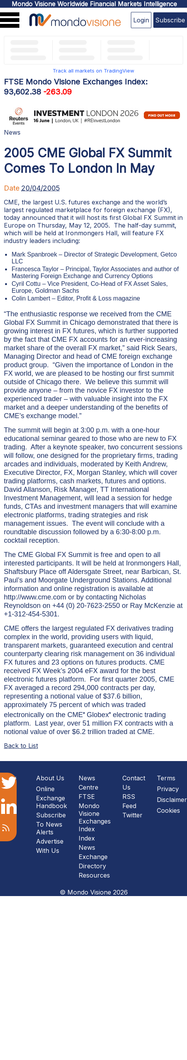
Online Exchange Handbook (51, 797)
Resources (94, 875)
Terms (166, 778)
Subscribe (170, 20)
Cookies (168, 810)
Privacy (168, 789)
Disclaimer (172, 799)
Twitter (132, 815)
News (12, 132)
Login (141, 20)
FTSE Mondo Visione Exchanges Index (95, 813)
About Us (50, 778)
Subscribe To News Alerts (51, 823)
